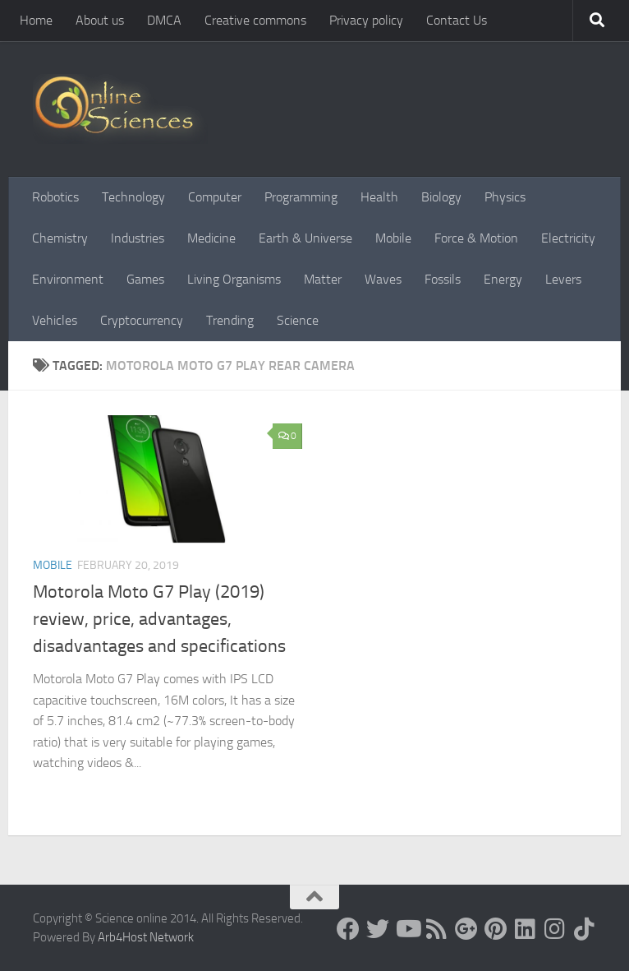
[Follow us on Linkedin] (525, 929)
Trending (230, 320)
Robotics (55, 197)
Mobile (393, 238)
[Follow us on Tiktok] (584, 929)
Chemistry (60, 238)
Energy (503, 279)
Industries (137, 238)
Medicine (211, 238)
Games (145, 279)
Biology (441, 197)
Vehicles (54, 320)
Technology (133, 197)
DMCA (164, 20)
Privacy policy (366, 20)
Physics (505, 197)
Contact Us (456, 20)
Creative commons (255, 20)
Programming (300, 197)
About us (100, 20)
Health (379, 197)
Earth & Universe (305, 238)
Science (298, 320)
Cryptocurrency (141, 320)
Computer (214, 197)
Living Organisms (234, 279)
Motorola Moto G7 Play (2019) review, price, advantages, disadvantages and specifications (159, 619)
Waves (383, 279)
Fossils (443, 279)
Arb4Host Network (146, 937)
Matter (323, 279)
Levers (563, 279)
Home (36, 20)
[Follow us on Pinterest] (495, 929)
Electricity (568, 238)
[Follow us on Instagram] (555, 929)
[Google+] (466, 929)
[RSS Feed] (436, 929)
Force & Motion (476, 238)
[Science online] (348, 929)
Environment (67, 279)
